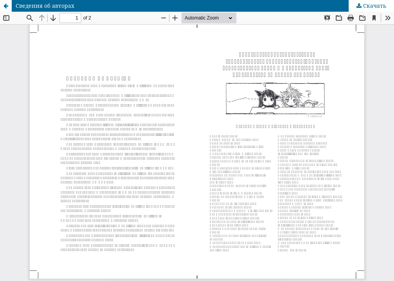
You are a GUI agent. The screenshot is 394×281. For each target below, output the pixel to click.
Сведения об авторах (45, 5)
